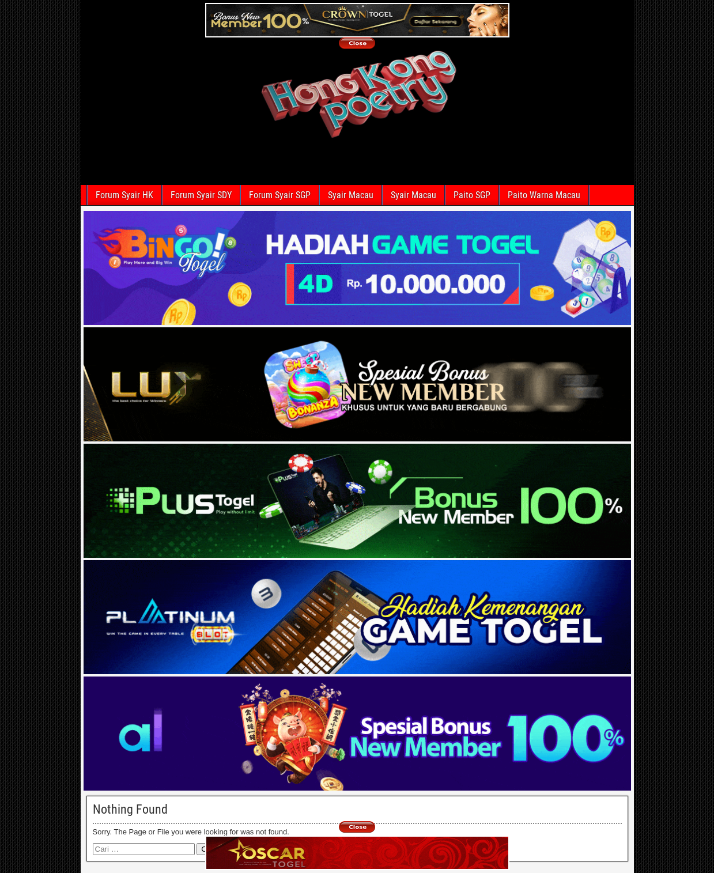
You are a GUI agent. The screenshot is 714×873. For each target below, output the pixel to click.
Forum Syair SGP (280, 195)
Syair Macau (350, 195)
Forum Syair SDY (201, 195)
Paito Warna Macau (544, 195)
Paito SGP (472, 195)
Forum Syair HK (124, 195)
